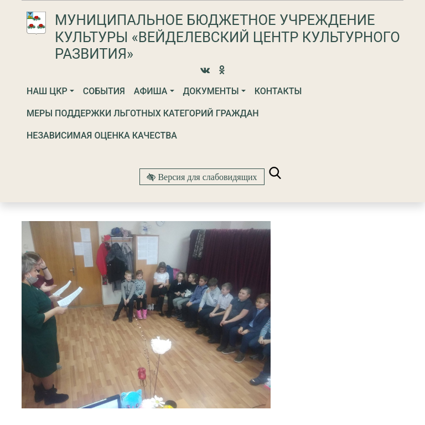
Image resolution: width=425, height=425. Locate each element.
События (104, 91)
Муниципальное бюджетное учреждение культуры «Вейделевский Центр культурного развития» (227, 37)
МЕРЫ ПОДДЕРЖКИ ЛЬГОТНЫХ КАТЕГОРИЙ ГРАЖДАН (143, 113)
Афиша (151, 91)
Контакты (278, 91)
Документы (211, 91)
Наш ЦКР (47, 91)
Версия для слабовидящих (206, 176)
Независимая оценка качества (102, 135)
